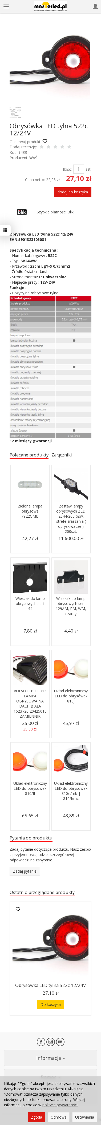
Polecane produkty (29, 455)
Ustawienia (84, 1117)
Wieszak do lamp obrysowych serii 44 (30, 603)
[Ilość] (78, 169)
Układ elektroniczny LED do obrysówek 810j (71, 696)
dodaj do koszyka (73, 191)
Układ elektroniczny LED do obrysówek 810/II (30, 788)
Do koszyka (51, 1004)
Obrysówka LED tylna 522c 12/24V (50, 985)
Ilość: (67, 169)
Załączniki (61, 455)
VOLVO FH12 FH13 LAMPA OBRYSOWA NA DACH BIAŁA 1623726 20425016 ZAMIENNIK (30, 703)
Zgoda (36, 1117)
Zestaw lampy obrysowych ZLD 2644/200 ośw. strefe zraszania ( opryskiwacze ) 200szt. (71, 518)
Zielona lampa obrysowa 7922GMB (30, 511)
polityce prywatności (60, 1104)
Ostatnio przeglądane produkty (42, 892)
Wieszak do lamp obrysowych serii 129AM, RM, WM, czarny (71, 606)
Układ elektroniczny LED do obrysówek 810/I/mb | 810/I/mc (71, 791)
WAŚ (33, 157)
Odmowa (59, 1117)
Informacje (50, 1058)
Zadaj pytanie (25, 871)
